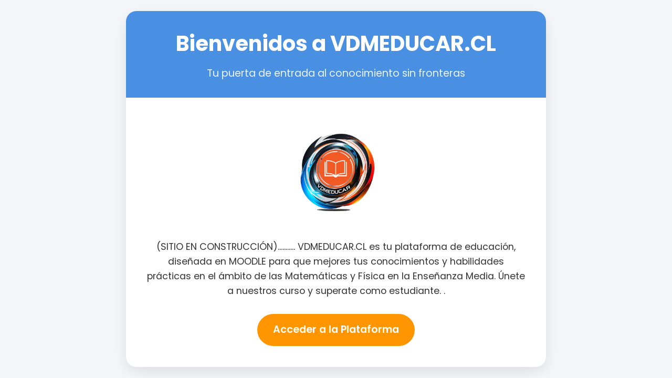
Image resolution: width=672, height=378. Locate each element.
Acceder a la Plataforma (336, 329)
